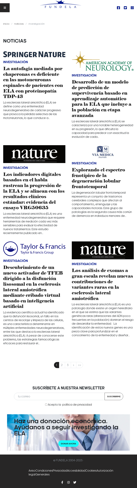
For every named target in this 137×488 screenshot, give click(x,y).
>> (79, 365)
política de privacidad (77, 404)
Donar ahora (68, 443)
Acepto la (70, 405)
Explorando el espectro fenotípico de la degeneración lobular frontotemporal (98, 178)
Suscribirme (114, 396)
